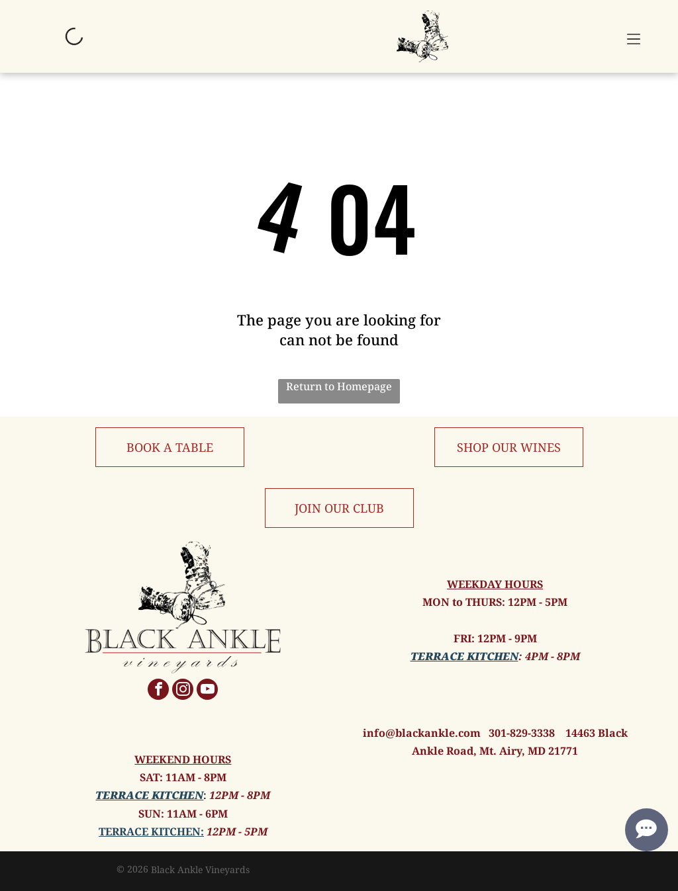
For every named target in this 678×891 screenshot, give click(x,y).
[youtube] (207, 691)
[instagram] (182, 691)
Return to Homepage (339, 386)
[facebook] (158, 691)
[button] (633, 36)
